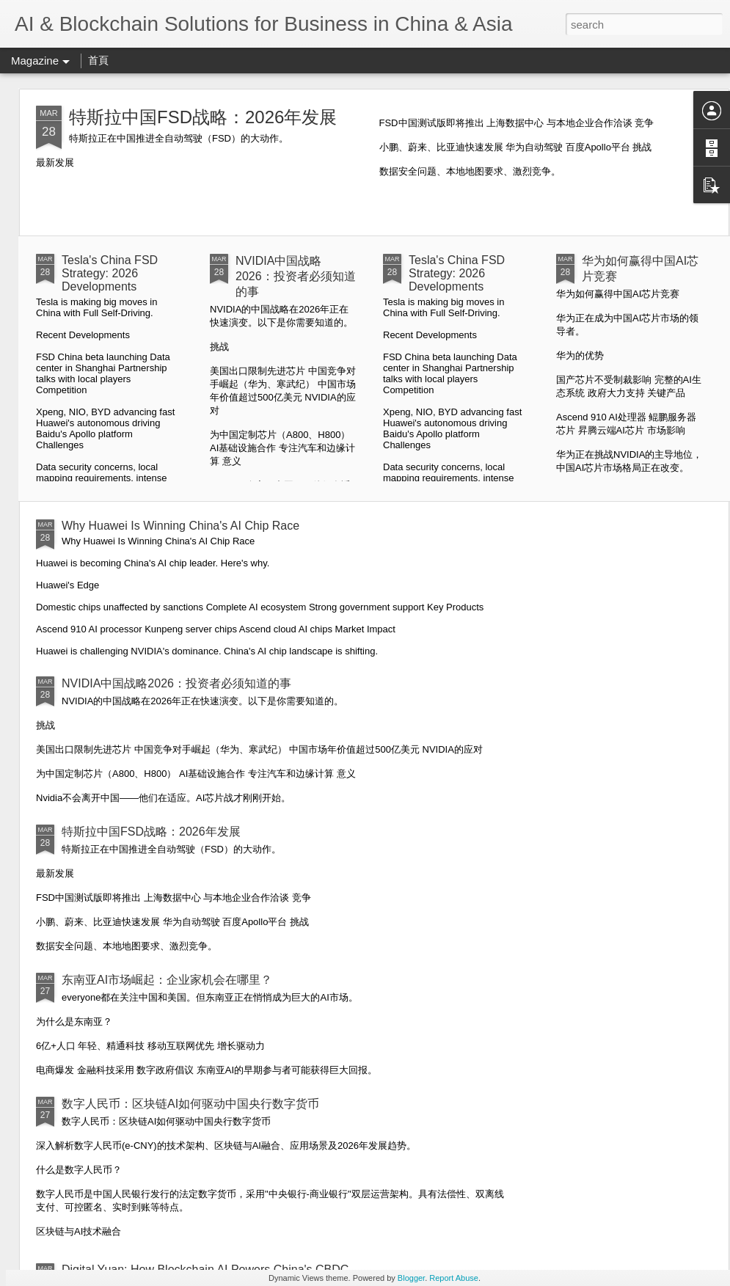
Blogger (411, 1278)
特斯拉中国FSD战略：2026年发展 (203, 117)
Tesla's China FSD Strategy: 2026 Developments (110, 273)
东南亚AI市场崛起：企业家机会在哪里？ (167, 979)
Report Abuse (453, 1278)
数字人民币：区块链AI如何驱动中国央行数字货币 (190, 1103)
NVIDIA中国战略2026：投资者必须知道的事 (296, 276)
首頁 (98, 60)
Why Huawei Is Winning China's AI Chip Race (180, 525)
